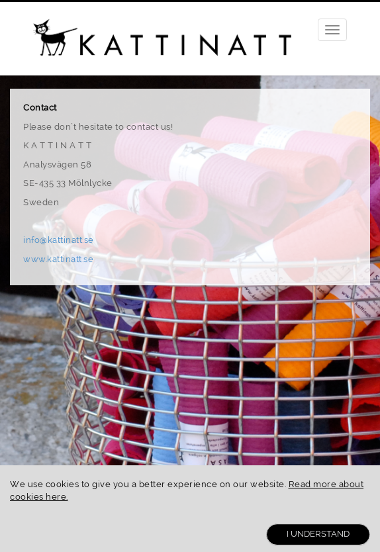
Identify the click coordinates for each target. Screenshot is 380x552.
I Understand (318, 534)
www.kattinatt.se (58, 259)
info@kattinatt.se (58, 240)
